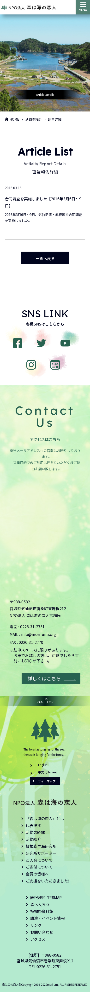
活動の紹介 (33, 119)
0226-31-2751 (32, 626)
